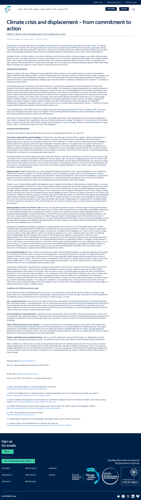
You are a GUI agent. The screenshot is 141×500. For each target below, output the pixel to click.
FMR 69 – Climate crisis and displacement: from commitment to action (36, 34)
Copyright (6, 468)
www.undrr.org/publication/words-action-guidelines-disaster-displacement (34, 408)
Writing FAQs (30, 482)
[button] (134, 10)
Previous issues (131, 2)
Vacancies (53, 468)
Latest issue (98, 2)
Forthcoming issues (114, 2)
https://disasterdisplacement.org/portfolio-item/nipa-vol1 (35, 401)
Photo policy (30, 475)
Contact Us (6, 482)
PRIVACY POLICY (31, 468)
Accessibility (7, 475)
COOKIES (52, 475)
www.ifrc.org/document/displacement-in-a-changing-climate (28, 395)
